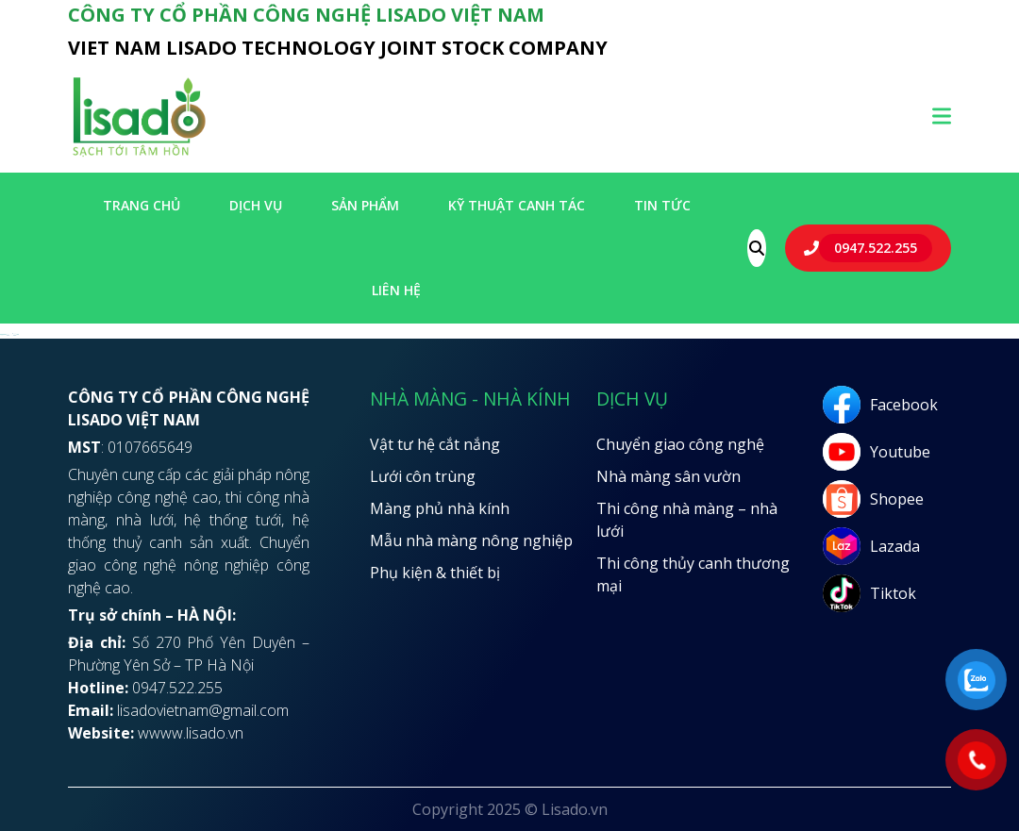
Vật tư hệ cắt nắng (435, 444)
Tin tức (662, 205)
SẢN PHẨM (365, 205)
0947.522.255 (875, 248)
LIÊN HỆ (396, 290)
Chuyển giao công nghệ (680, 444)
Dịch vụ (255, 205)
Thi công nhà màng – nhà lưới (686, 519)
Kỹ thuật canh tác (516, 205)
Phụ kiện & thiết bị (435, 572)
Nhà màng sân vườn (668, 476)
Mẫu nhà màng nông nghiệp (471, 540)
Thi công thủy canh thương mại (693, 574)
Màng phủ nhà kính (440, 508)
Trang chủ (141, 205)
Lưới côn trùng (423, 476)
